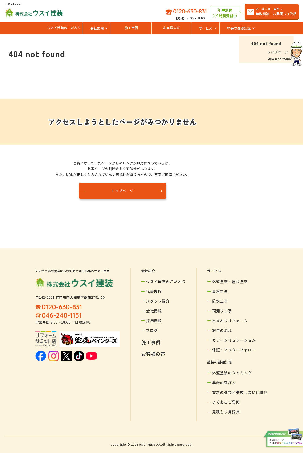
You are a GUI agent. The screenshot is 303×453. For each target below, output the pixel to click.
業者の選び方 (224, 382)
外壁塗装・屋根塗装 (230, 281)
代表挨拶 (154, 291)
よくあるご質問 (226, 402)
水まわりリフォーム (230, 320)
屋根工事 (220, 291)
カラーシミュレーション (234, 340)
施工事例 (131, 27)
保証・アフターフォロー (234, 349)
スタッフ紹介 (158, 301)
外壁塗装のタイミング (232, 372)
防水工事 (220, 301)
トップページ (277, 51)
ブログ (152, 330)
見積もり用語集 (226, 411)
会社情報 (154, 310)
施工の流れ (222, 330)
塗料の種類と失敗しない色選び (240, 392)
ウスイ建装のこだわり (64, 27)
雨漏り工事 (222, 310)
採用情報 (154, 320)
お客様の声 (171, 27)
